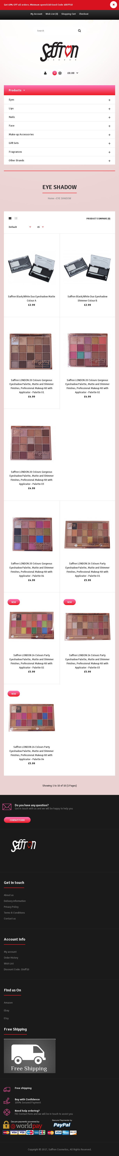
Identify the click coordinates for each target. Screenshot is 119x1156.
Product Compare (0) (98, 218)
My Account (36, 14)
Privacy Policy (11, 906)
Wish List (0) (52, 14)
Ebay (6, 1010)
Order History (11, 957)
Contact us (10, 918)
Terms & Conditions (14, 912)
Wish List (9, 963)
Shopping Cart (68, 14)
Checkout (83, 14)
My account (10, 951)
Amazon (8, 1002)
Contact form (17, 820)
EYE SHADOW (63, 198)
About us (9, 895)
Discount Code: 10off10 (16, 969)
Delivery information (15, 901)
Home (51, 198)
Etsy (6, 1018)
